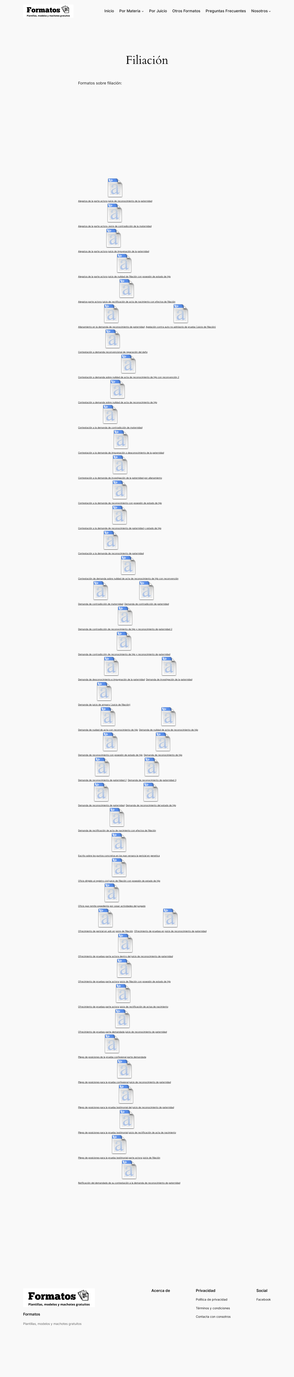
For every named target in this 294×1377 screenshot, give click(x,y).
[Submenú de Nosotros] (270, 11)
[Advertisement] (147, 131)
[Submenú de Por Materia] (143, 11)
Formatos (31, 1314)
